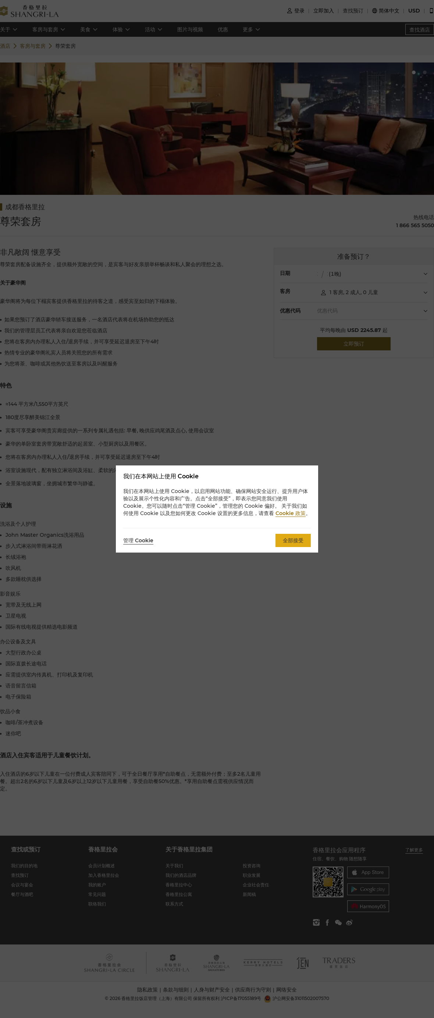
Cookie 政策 (290, 513)
